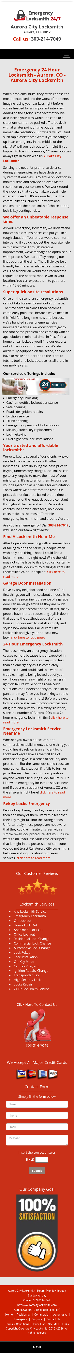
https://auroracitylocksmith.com (37, 1305)
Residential (23, 1314)
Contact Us (53, 1319)
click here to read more (28, 637)
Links (65, 1324)
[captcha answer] (41, 1160)
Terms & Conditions (17, 1324)
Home (9, 1314)
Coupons (37, 1319)
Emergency (20, 1319)
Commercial (41, 1314)
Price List (39, 1324)
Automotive (60, 1314)
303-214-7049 (46, 38)
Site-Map (53, 1324)
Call (37, 1347)
